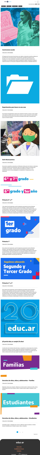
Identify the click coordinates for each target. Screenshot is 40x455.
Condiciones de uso (19, 448)
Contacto (19, 451)
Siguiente (36, 434)
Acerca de (19, 446)
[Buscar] (35, 1)
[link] (38, 2)
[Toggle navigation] (1, 0)
